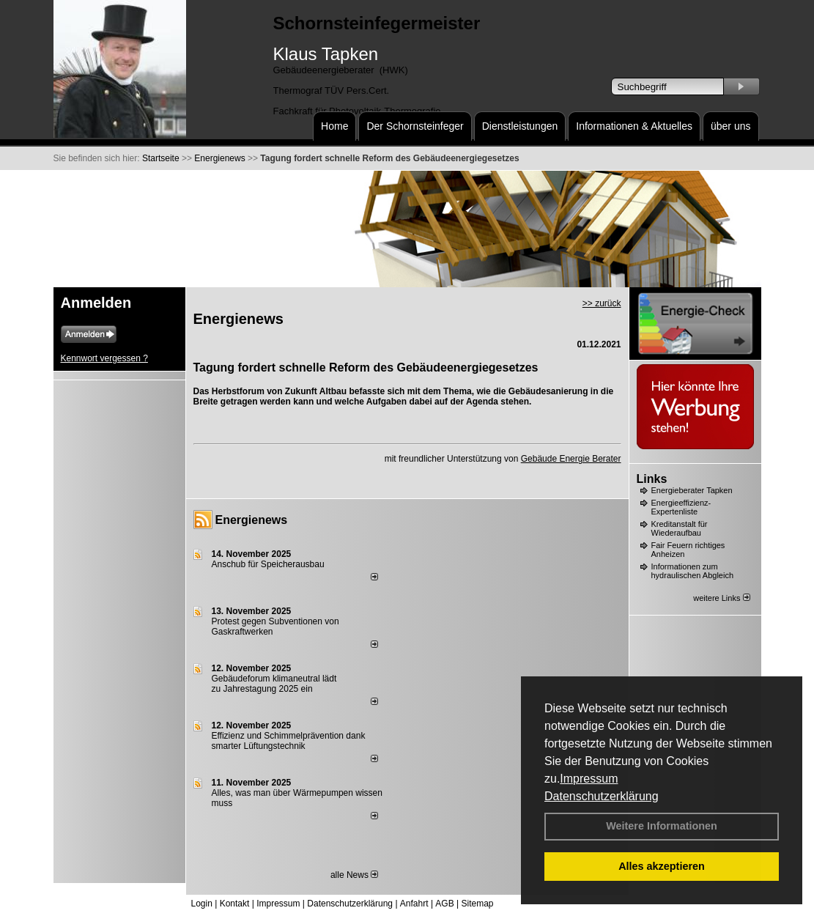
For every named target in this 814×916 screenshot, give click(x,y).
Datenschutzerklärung (601, 796)
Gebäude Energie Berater (571, 459)
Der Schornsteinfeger (414, 126)
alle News (354, 875)
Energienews (251, 520)
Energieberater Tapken (692, 490)
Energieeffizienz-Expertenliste (681, 507)
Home (334, 126)
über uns (730, 126)
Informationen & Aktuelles (634, 126)
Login (201, 903)
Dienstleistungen (520, 126)
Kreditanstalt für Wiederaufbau (679, 528)
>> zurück (601, 303)
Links (652, 479)
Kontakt (235, 903)
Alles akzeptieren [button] (661, 866)
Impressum (589, 778)
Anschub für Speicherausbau (268, 564)
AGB (444, 903)
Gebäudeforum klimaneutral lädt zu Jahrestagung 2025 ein (274, 683)
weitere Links (721, 598)
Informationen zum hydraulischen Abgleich (692, 571)
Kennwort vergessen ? (104, 358)
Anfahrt (414, 903)
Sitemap (477, 903)
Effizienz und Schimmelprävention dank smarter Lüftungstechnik (289, 741)
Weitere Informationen (661, 826)
